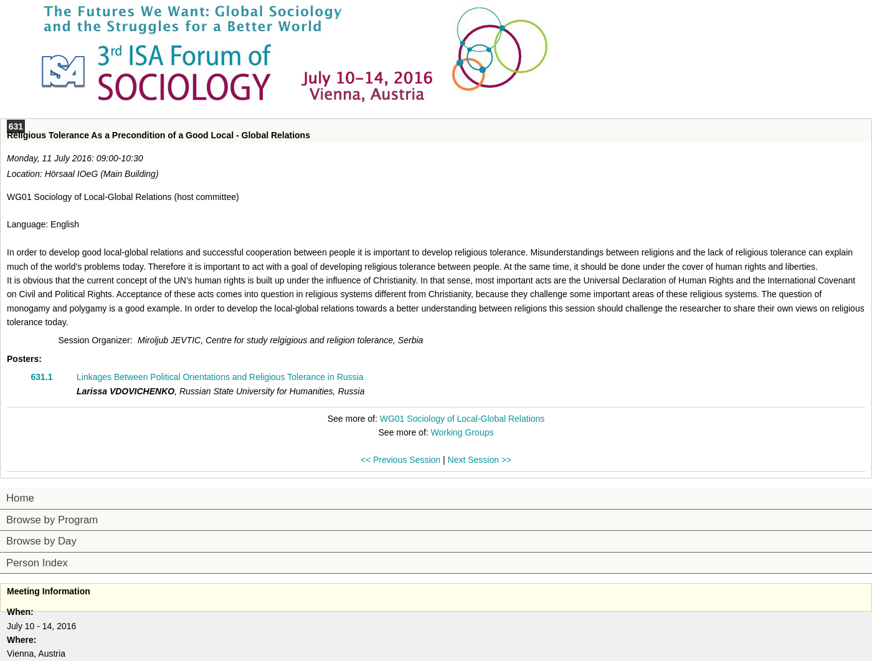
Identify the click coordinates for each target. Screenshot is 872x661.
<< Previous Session (400, 460)
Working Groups (462, 432)
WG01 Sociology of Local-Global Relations (462, 419)
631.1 (41, 377)
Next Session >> (480, 460)
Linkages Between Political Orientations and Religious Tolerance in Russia (220, 377)
